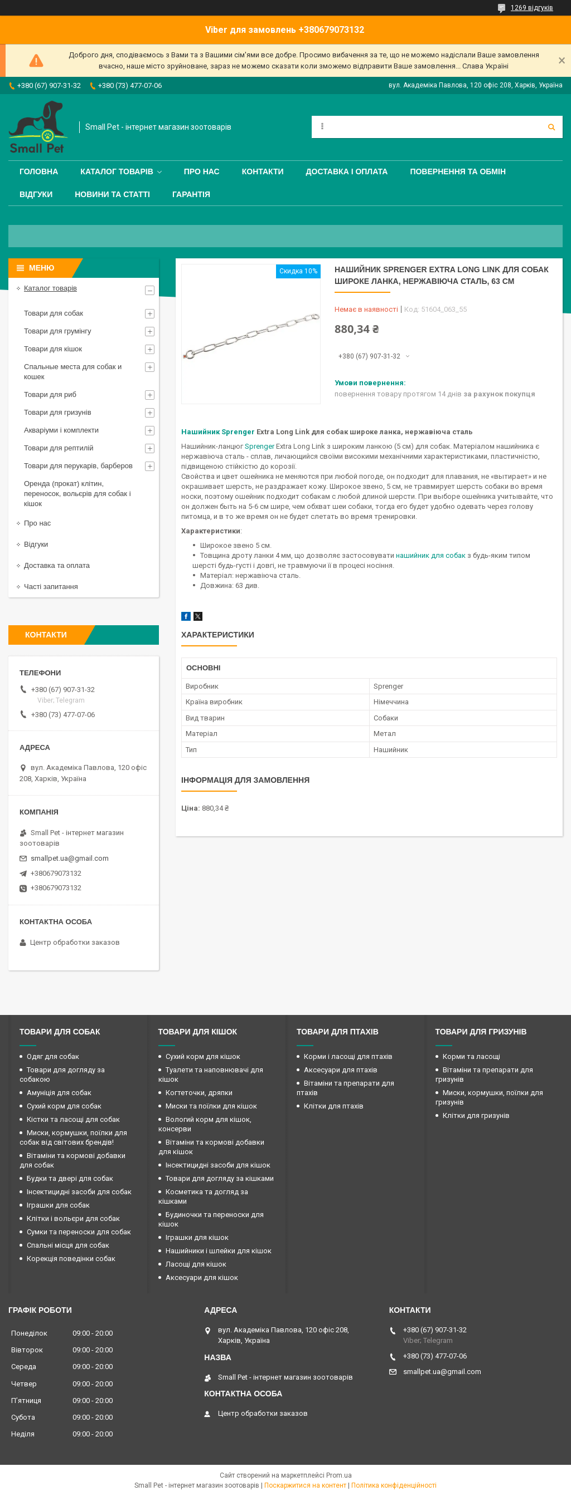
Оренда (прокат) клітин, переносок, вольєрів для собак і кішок (77, 493)
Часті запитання (51, 586)
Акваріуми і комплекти (61, 430)
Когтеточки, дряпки (199, 1092)
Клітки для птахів (334, 1106)
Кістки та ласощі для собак (73, 1119)
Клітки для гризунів (476, 1115)
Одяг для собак (53, 1056)
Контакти (263, 171)
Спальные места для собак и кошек (73, 371)
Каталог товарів (116, 171)
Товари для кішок (53, 349)
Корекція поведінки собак (71, 1258)
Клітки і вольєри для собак (73, 1218)
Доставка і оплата (347, 171)
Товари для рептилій (59, 448)
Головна (39, 171)
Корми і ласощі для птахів (348, 1056)
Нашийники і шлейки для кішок (219, 1251)
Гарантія (191, 194)
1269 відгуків (532, 8)
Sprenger (259, 446)
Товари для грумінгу (57, 331)
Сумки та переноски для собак (79, 1232)
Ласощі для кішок (196, 1264)
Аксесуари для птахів (341, 1070)
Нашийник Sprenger (218, 432)
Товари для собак (53, 313)
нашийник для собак (431, 555)
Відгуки (36, 194)
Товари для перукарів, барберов (78, 466)
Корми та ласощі (471, 1056)
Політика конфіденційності (394, 1485)
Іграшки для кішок (197, 1237)
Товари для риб (50, 394)
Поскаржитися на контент (305, 1485)
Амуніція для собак (59, 1092)
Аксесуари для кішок (202, 1277)
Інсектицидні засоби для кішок (218, 1165)
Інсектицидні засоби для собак (79, 1192)
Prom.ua (339, 1475)
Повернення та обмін (458, 171)
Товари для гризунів (57, 412)
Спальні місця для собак (68, 1245)
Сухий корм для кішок (203, 1056)
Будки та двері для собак (70, 1178)
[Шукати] (551, 127)
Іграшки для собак (58, 1205)
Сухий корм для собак (64, 1106)
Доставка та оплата (57, 565)
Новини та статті (112, 194)
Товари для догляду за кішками (220, 1178)
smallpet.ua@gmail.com (70, 858)
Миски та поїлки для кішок (211, 1106)
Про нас (202, 171)
